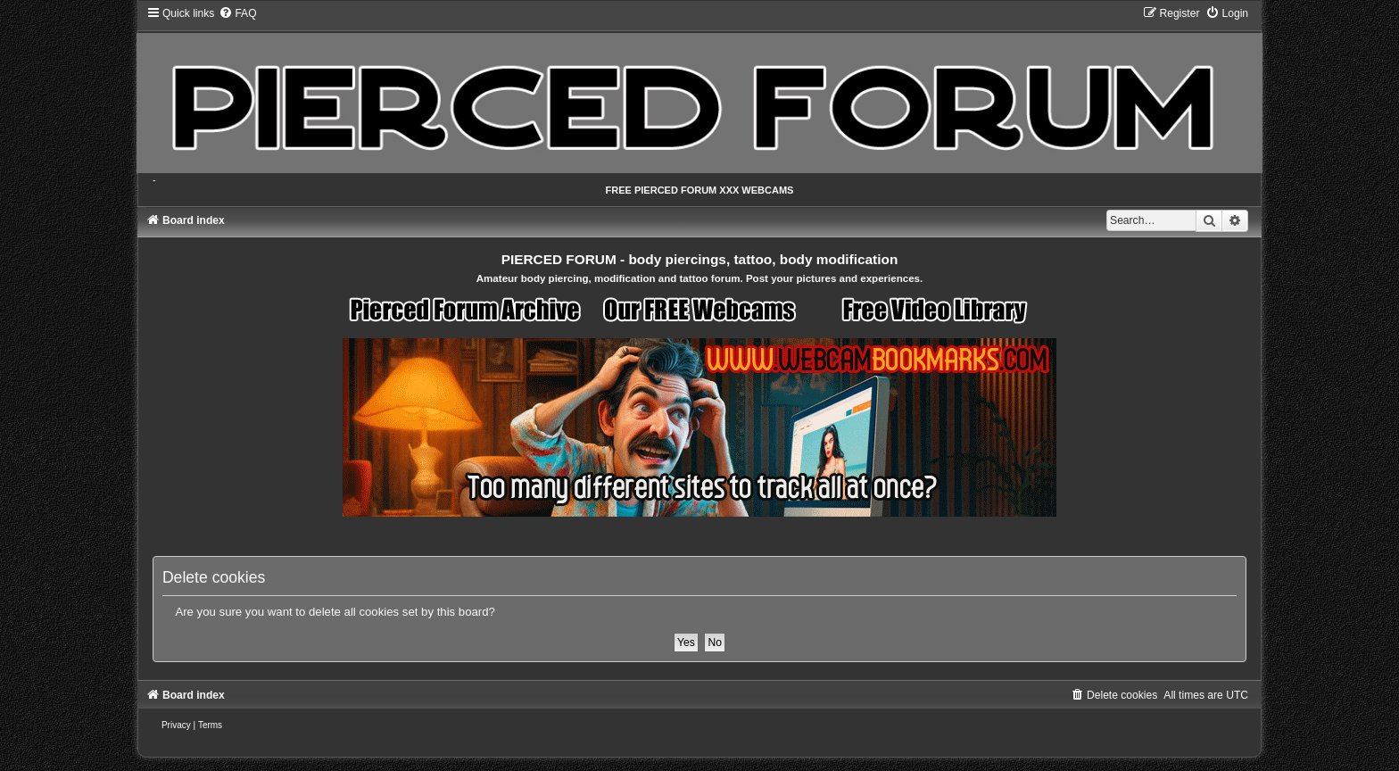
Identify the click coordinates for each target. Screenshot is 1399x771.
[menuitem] (237, 13)
